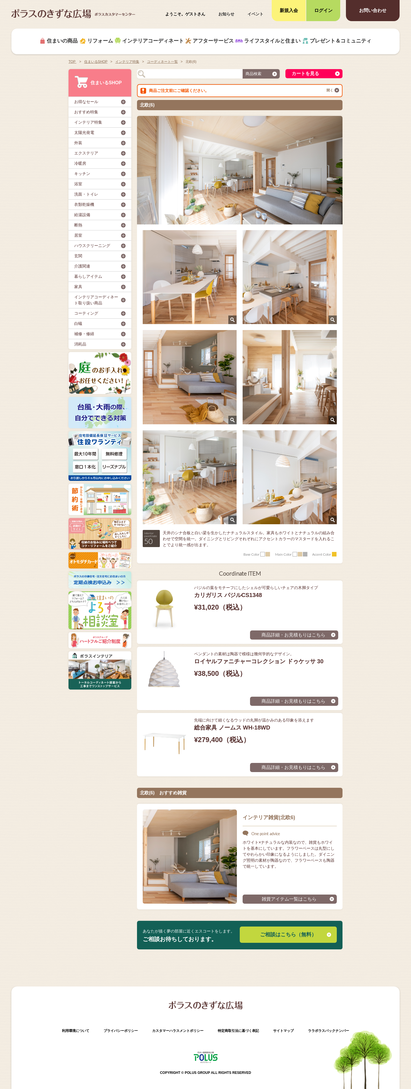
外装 (78, 142)
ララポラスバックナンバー (328, 1031)
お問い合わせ (372, 10)
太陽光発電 (84, 132)
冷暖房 (80, 163)
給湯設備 (82, 214)
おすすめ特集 (86, 112)
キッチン (82, 173)
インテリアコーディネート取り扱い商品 (96, 300)
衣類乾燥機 (84, 204)
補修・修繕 (84, 333)
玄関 (78, 256)
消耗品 (80, 344)
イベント (255, 14)
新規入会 (289, 10)
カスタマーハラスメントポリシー (178, 1031)
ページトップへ (396, 1054)
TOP (72, 62)
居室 (78, 235)
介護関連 (82, 266)
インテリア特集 (88, 122)
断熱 (78, 225)
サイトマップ (283, 1031)
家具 (78, 286)
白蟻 (78, 323)
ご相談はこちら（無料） (288, 934)
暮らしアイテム (88, 276)
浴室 (78, 184)
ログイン (323, 10)
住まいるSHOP (98, 82)
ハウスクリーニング (92, 245)
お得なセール (86, 101)
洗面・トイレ (86, 194)
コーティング (86, 313)
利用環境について (75, 1031)
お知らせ (226, 14)
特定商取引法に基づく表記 (238, 1031)
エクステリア (86, 153)
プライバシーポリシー (121, 1031)
